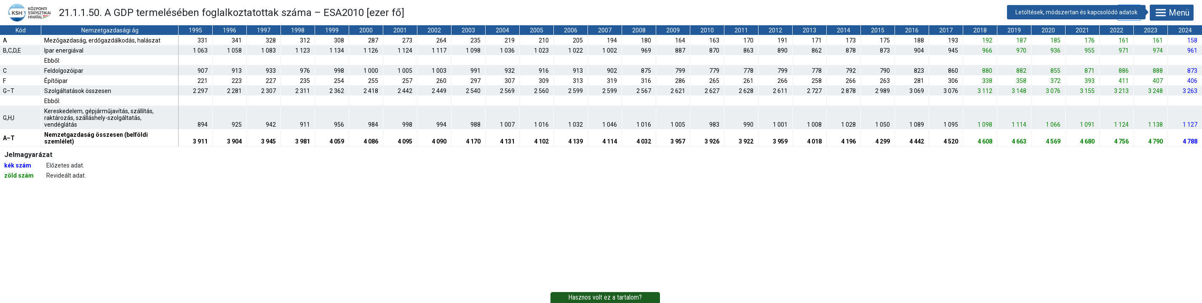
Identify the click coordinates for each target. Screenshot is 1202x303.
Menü (1171, 12)
